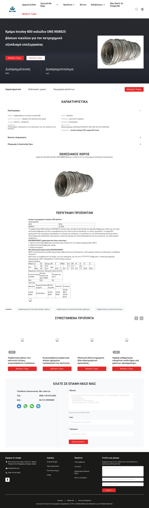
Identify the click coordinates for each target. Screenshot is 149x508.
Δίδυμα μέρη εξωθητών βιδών (81, 472)
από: (71, 417)
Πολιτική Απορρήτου (84, 500)
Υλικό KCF (77, 466)
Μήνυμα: (73, 390)
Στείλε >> (109, 490)
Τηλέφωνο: (74, 429)
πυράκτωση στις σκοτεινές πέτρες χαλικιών (73, 309)
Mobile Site (70, 500)
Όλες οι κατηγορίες (80, 478)
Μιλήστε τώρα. (14, 58)
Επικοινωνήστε (78, 442)
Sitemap (60, 500)
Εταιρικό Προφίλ (52, 462)
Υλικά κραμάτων (79, 462)
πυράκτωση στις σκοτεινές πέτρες (110, 309)
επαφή (49, 475)
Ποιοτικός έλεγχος (53, 470)
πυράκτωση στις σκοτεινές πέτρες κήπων (33, 309)
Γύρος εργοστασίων (53, 466)
